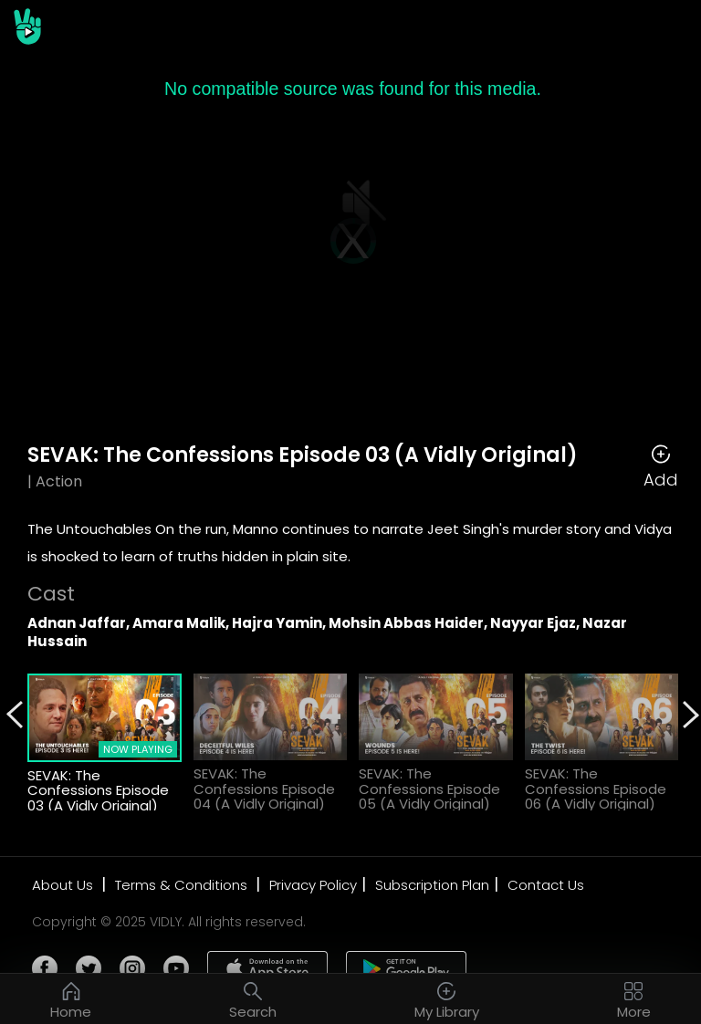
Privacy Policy (313, 884)
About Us (64, 884)
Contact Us (545, 884)
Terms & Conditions (183, 884)
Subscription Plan (432, 884)
